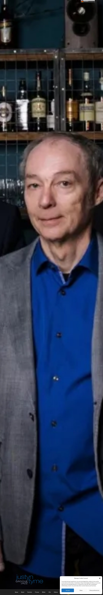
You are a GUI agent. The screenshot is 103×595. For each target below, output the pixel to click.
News (16, 592)
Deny (81, 590)
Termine (29, 592)
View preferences (94, 590)
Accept (68, 590)
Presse (37, 592)
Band (22, 592)
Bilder (43, 592)
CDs (50, 592)
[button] (100, 578)
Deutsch (84, 1)
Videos (56, 592)
